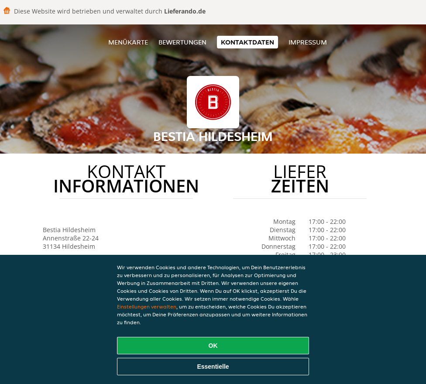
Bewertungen (182, 42)
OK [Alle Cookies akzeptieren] (213, 345)
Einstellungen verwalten (146, 306)
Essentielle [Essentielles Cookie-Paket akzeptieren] (213, 366)
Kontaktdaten (247, 42)
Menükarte (128, 42)
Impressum (308, 42)
